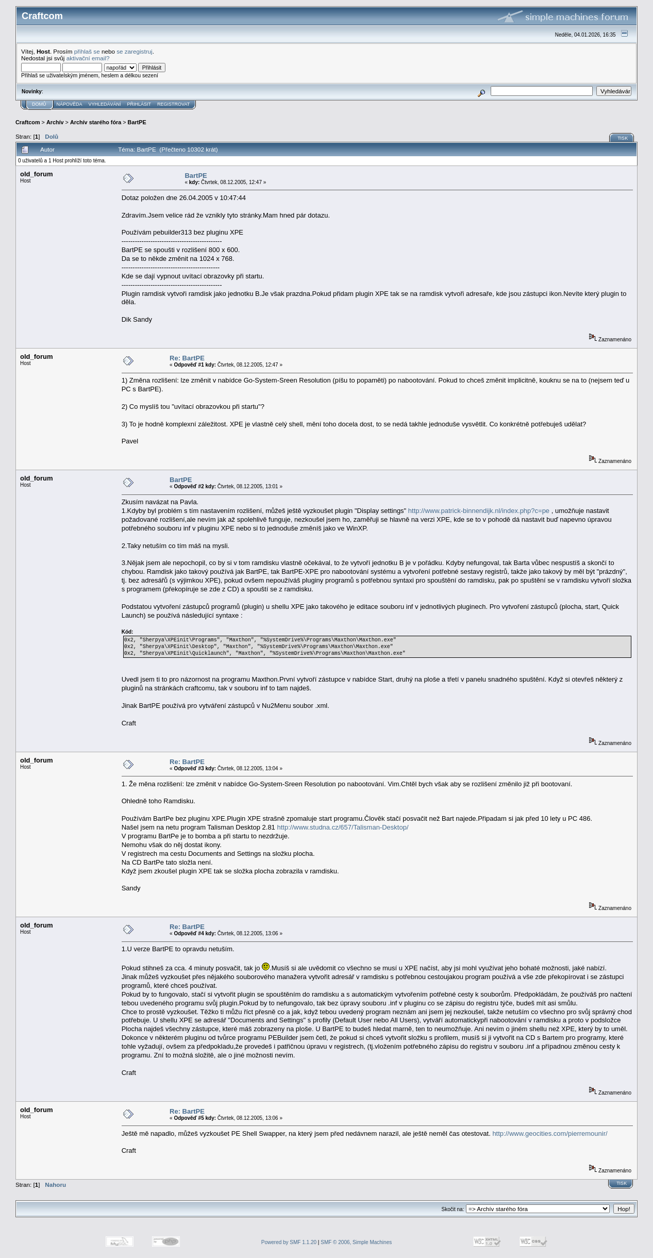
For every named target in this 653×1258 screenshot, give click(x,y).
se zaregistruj (134, 51)
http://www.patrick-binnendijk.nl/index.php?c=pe (478, 511)
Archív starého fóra (95, 122)
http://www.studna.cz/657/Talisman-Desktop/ (342, 827)
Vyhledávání (105, 104)
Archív (55, 122)
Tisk (622, 138)
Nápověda (69, 104)
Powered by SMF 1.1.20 (288, 1242)
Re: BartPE (187, 358)
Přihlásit (139, 104)
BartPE (137, 122)
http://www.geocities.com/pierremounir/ (549, 1133)
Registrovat (173, 104)
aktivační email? (88, 58)
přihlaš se (87, 51)
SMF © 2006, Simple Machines (356, 1242)
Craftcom (27, 122)
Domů (39, 104)
